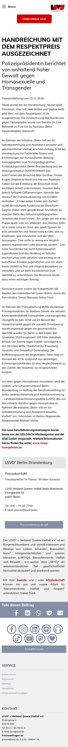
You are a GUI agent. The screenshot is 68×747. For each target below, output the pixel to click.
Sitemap (6, 683)
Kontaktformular (34, 649)
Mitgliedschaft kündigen (15, 693)
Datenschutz (9, 674)
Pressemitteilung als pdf (34, 524)
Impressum (8, 679)
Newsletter (8, 688)
